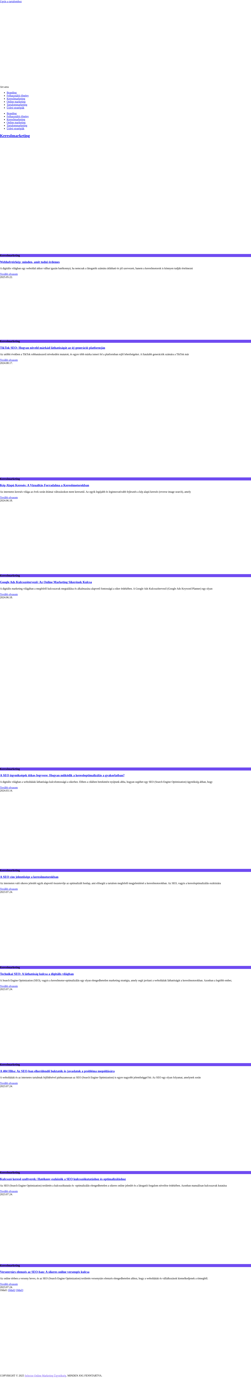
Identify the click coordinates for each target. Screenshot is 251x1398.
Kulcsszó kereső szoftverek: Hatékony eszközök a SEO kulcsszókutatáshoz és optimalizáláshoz (63, 1179)
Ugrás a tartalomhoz (11, 1)
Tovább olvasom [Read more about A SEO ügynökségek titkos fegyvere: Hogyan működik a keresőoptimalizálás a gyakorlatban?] (9, 787)
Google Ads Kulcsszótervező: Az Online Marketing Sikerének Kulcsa (46, 582)
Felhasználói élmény (18, 95)
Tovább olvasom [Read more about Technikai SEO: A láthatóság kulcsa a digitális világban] (9, 986)
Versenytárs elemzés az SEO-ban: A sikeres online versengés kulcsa (44, 1272)
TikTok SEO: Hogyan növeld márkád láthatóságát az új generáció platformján (52, 348)
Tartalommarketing (17, 104)
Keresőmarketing (16, 98)
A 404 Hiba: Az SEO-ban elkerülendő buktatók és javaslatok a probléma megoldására (57, 1071)
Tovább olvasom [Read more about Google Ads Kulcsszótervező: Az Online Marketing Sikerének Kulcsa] (9, 594)
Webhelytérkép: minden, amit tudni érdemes (30, 262)
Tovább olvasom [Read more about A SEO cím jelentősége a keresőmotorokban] (9, 889)
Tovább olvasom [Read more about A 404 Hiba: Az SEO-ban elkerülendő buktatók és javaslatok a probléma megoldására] (9, 1083)
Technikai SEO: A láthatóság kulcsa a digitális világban (37, 974)
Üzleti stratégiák (15, 107)
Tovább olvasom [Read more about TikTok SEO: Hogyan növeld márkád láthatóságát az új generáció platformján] (9, 360)
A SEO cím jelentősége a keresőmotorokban (29, 877)
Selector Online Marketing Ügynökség (45, 1375)
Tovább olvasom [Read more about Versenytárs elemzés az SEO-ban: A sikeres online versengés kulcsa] (9, 1284)
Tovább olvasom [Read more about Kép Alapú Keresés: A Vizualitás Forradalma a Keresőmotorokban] (9, 497)
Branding (12, 92)
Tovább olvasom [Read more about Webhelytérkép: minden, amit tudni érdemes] (9, 274)
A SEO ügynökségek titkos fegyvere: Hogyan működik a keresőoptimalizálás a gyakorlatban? (62, 775)
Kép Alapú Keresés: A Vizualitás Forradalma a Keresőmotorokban (44, 485)
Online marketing (16, 101)
